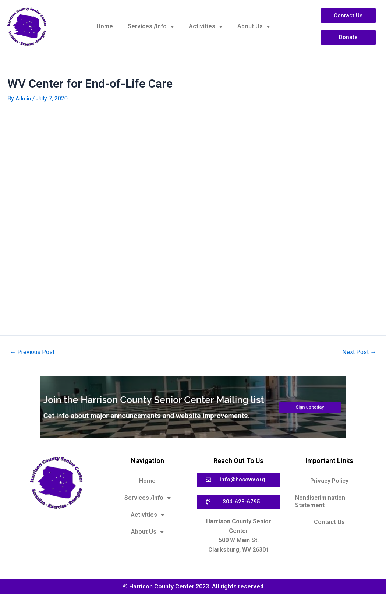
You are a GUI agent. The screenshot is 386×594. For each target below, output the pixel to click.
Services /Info (151, 26)
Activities (206, 26)
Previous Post (33, 352)
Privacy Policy (329, 480)
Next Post (358, 352)
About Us (253, 26)
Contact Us (329, 522)
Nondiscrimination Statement (320, 501)
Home (104, 26)
